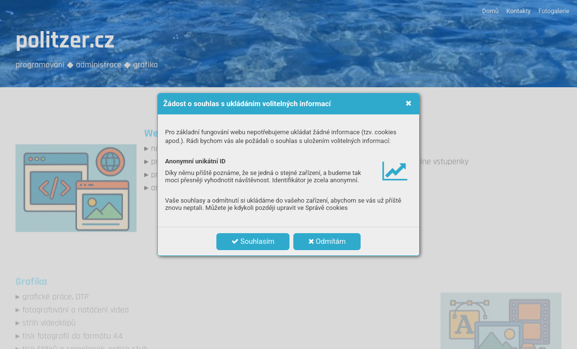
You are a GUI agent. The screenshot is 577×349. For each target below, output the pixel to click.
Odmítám (327, 241)
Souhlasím (252, 241)
